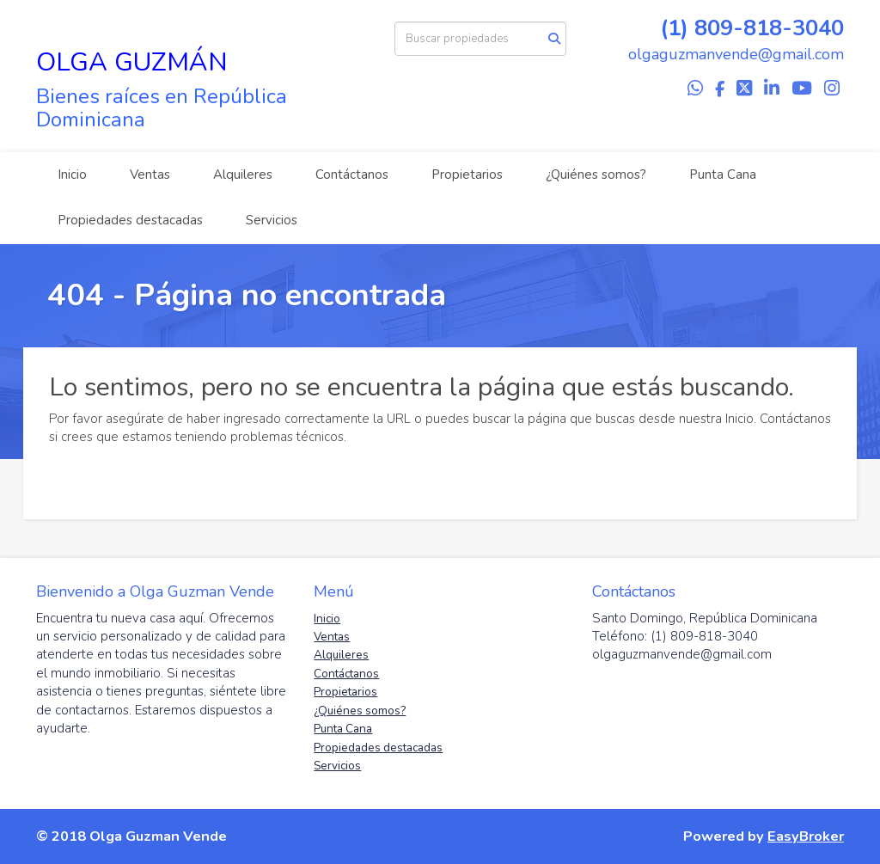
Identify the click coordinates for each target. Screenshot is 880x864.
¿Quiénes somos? (596, 174)
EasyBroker (805, 836)
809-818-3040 (769, 28)
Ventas (150, 174)
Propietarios (467, 174)
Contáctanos (351, 174)
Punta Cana (722, 174)
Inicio (72, 174)
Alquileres (242, 174)
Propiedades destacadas (130, 220)
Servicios (271, 220)
